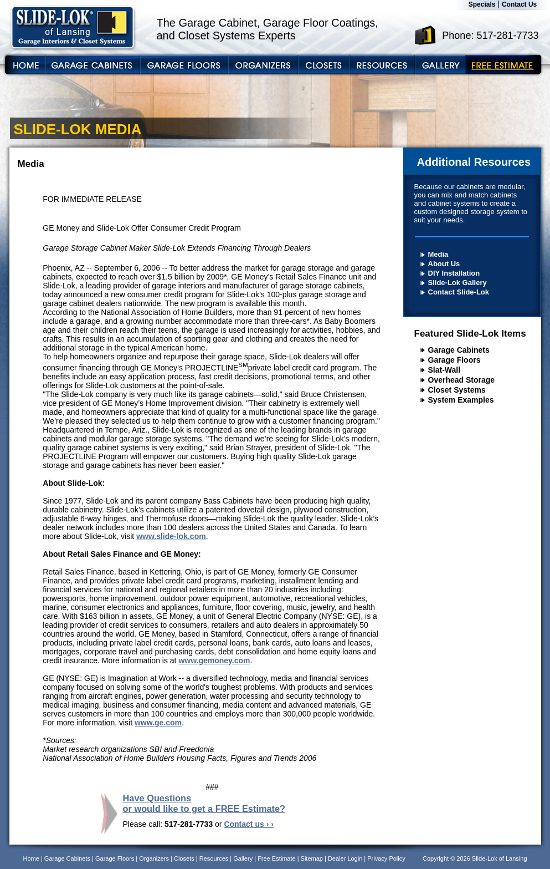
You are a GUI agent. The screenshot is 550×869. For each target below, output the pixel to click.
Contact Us (519, 4)
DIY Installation (454, 273)
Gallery (243, 858)
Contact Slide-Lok (459, 292)
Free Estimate (276, 858)
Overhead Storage (461, 379)
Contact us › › (248, 824)
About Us (444, 264)
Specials (482, 4)
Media (438, 254)
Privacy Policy (386, 858)
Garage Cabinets (459, 349)
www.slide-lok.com (171, 536)
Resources (214, 858)
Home (31, 858)
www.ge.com (158, 722)
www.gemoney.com (214, 660)
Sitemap (312, 858)
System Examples (461, 399)
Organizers (154, 858)
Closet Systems (457, 389)
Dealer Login (345, 858)
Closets (184, 858)
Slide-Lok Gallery (457, 282)
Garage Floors (454, 359)
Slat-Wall (444, 369)
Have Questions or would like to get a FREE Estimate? (204, 803)
